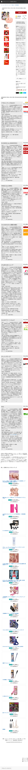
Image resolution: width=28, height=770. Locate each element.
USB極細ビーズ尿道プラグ (8, 679)
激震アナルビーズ (6, 663)
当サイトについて (9, 740)
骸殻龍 (4, 729)
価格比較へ (21, 12)
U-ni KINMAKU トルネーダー (8, 530)
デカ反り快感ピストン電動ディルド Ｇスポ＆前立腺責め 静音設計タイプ (14, 564)
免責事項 (16, 740)
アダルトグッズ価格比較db (9, 1)
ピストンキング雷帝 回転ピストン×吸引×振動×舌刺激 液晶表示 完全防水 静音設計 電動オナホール (14, 581)
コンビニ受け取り (13, 434)
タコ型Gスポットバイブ (7, 696)
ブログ (10, 738)
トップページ (5, 738)
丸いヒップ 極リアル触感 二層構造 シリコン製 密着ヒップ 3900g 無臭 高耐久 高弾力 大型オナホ (14, 481)
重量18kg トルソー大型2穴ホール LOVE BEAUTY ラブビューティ (14, 498)
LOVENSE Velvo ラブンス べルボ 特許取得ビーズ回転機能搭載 (14, 514)
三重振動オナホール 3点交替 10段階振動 (11, 613)
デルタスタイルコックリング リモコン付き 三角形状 (13, 646)
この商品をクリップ (21, 78)
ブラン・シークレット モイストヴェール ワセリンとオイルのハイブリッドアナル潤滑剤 (14, 548)
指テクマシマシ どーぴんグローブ (9, 712)
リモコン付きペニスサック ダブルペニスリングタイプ (13, 630)
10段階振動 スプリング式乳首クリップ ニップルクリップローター (14, 597)
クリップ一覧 (16, 738)
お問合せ (20, 740)
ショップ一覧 (22, 738)
